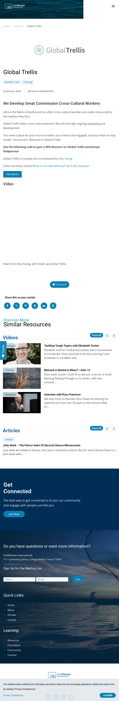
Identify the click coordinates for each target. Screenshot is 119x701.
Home (6, 26)
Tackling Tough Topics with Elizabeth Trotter (71, 345)
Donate (3, 351)
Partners (18, 26)
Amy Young (65, 158)
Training (27, 82)
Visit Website (12, 174)
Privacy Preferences (13, 695)
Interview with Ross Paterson (62, 394)
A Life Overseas (79, 166)
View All (96, 335)
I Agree (107, 695)
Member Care (12, 82)
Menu (113, 6)
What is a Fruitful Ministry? (49, 166)
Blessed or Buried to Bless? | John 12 (67, 370)
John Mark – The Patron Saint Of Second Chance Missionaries (41, 445)
